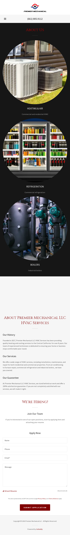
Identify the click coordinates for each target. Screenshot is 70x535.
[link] (35, 7)
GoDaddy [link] (39, 529)
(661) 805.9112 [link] (35, 18)
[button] (5, 19)
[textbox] (35, 440)
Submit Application (35, 507)
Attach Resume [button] (11, 491)
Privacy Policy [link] (42, 498)
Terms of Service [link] (53, 498)
